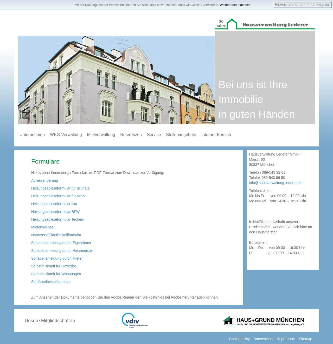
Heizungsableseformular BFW (55, 212)
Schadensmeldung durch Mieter (57, 258)
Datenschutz (263, 339)
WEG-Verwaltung (66, 134)
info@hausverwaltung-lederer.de (275, 183)
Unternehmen (32, 134)
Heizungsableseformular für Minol (58, 196)
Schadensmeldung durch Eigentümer (61, 243)
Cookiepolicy (239, 339)
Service (154, 134)
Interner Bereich (216, 134)
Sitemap (305, 339)
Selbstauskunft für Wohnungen (56, 274)
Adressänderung (44, 180)
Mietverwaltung (101, 134)
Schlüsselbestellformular (51, 282)
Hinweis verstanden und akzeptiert (302, 5)
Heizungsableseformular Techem (57, 219)
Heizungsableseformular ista (54, 204)
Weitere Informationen (235, 5)
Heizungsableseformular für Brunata (60, 188)
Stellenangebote (181, 134)
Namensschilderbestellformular (56, 235)
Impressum (286, 339)
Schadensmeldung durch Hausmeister (62, 250)
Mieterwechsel (42, 227)
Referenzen (131, 134)
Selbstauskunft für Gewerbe (53, 266)
